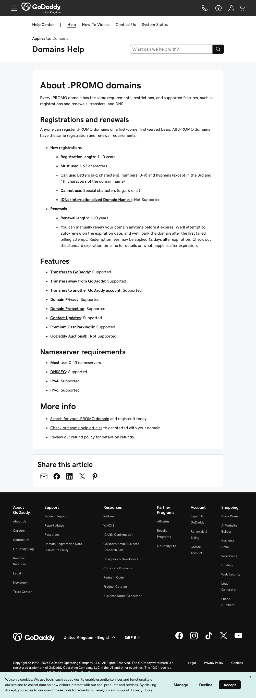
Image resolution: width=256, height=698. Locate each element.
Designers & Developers (120, 559)
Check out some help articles (76, 428)
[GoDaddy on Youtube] (238, 639)
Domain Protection (67, 308)
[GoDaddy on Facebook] (179, 639)
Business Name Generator (122, 595)
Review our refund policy (72, 437)
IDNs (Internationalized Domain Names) (96, 199)
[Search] (218, 49)
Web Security (230, 574)
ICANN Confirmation (118, 534)
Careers (19, 530)
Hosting (227, 565)
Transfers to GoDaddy (70, 272)
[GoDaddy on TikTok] (208, 639)
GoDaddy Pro (166, 545)
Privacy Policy (213, 662)
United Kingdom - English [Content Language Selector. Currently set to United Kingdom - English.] (90, 637)
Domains (60, 38)
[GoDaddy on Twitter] (223, 639)
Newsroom (21, 582)
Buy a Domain (231, 516)
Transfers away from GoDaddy (77, 281)
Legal (17, 573)
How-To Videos (95, 24)
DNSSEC (58, 372)
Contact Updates (65, 318)
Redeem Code (113, 577)
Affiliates (163, 521)
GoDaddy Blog (23, 549)
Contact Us (126, 24)
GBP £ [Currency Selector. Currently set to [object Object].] (133, 637)
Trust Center (22, 591)
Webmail (109, 516)
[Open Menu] (12, 8)
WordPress (229, 556)
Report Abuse (54, 525)
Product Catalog (115, 586)
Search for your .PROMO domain (79, 419)
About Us (19, 521)
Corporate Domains (117, 568)
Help (71, 24)
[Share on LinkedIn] (69, 476)
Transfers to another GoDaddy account (85, 290)
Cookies (237, 662)
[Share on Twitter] (82, 476)
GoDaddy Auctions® (69, 336)
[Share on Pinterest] (95, 476)
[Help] (218, 8)
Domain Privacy (64, 299)
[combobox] (171, 49)
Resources (51, 534)
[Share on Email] (44, 476)
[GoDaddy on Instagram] (194, 639)
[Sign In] (231, 8)
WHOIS (108, 525)
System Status (155, 24)
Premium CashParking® (72, 327)
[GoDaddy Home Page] (34, 637)
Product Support (56, 516)
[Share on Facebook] (56, 476)
